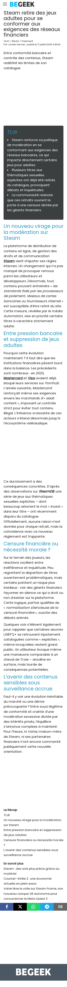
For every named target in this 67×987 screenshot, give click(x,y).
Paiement (27, 41)
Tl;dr (7, 815)
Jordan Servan (16, 44)
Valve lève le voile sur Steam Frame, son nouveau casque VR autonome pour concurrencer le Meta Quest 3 (33, 893)
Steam (15, 41)
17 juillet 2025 (44, 44)
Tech (6, 41)
